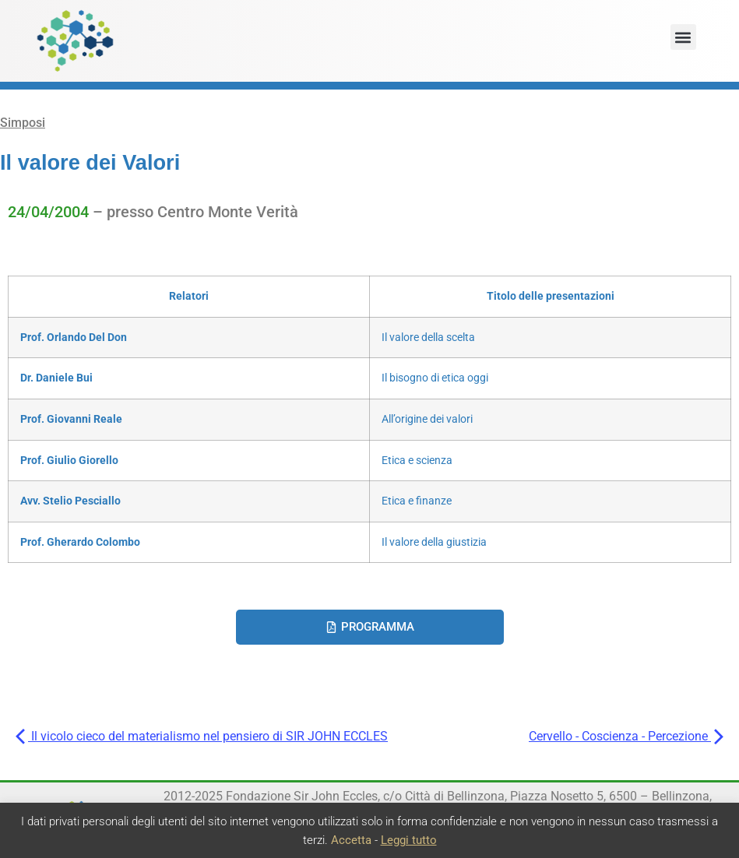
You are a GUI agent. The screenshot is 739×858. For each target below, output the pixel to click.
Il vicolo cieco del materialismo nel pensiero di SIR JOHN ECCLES (202, 736)
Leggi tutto (409, 840)
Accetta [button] (351, 840)
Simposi (22, 122)
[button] (683, 37)
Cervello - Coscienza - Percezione (626, 736)
